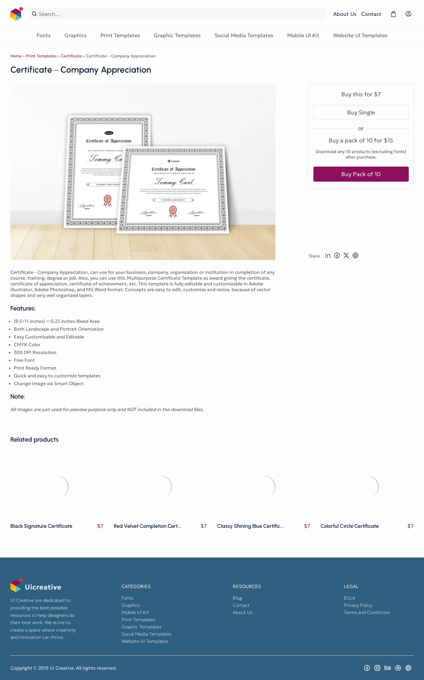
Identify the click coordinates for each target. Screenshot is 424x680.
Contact (371, 14)
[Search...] (181, 14)
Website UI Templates (360, 35)
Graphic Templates (177, 35)
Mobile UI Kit (303, 35)
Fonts (44, 35)
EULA (349, 598)
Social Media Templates (244, 35)
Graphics (76, 35)
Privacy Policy (358, 605)
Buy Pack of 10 (361, 174)
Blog (237, 598)
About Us (345, 14)
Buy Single (361, 112)
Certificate (71, 56)
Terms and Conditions (367, 612)
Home (16, 56)
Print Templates (120, 35)
